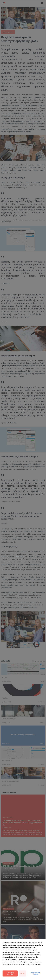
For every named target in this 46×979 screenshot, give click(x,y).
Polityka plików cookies (35, 973)
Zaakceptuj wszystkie (10, 973)
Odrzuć (22, 973)
